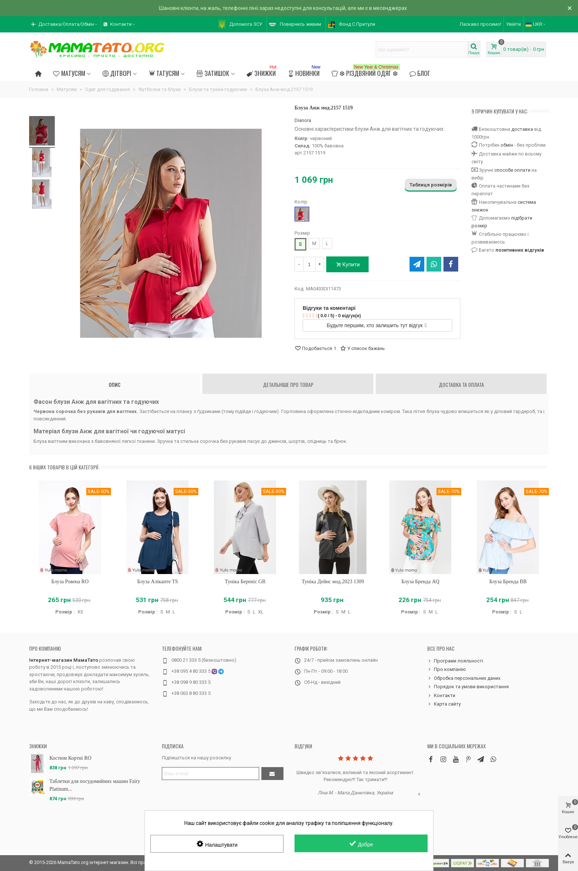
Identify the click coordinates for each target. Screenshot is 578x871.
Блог (420, 73)
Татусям (164, 73)
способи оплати (512, 170)
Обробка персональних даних (463, 678)
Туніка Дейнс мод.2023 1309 (333, 581)
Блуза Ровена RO (69, 581)
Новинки (305, 72)
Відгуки (303, 746)
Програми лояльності (455, 661)
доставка (522, 129)
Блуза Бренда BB (507, 581)
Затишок (212, 73)
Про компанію (45, 648)
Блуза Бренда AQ (420, 581)
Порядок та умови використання (468, 686)
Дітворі (116, 73)
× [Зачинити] (569, 8)
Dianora (303, 120)
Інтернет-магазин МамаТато (63, 660)
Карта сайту (444, 704)
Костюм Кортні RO (70, 758)
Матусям (69, 73)
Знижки (262, 72)
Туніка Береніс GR (245, 581)
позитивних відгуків (519, 250)
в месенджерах (388, 8)
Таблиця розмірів (431, 185)
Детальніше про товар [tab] (288, 384)
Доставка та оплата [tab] (461, 384)
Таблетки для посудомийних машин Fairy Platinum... (94, 785)
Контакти (441, 695)
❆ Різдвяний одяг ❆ (365, 72)
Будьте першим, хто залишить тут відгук (377, 325)
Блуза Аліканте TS (157, 581)
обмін (507, 145)
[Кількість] (309, 264)
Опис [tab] (115, 384)
